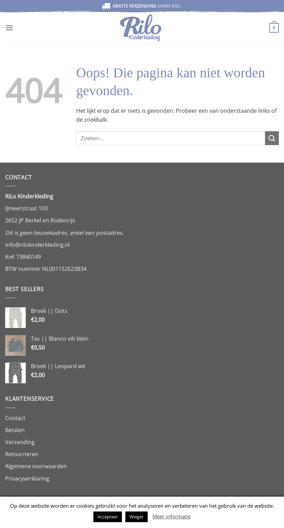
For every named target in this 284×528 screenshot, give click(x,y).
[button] (9, 27)
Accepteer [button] (108, 517)
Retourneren (21, 454)
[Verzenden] (272, 138)
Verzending (20, 442)
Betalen (15, 430)
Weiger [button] (136, 517)
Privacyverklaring (27, 478)
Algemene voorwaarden (36, 466)
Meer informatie (171, 516)
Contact (15, 418)
